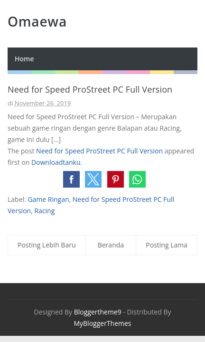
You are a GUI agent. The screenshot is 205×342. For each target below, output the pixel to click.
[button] (71, 179)
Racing (44, 210)
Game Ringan (48, 199)
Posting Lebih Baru (47, 244)
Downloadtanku (56, 162)
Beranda (111, 244)
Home (24, 58)
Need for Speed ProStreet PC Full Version (99, 150)
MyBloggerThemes (102, 323)
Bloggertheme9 (97, 311)
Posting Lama (166, 244)
